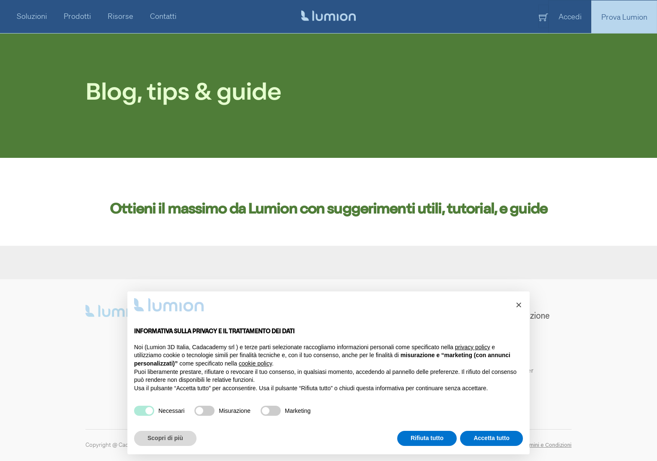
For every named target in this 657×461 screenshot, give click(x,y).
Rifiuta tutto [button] (427, 438)
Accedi (570, 16)
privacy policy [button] (472, 347)
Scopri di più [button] (165, 438)
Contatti (163, 16)
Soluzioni (32, 16)
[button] (518, 305)
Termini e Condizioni (546, 445)
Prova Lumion (624, 16)
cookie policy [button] (255, 363)
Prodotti (77, 16)
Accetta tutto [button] (491, 438)
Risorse (120, 16)
